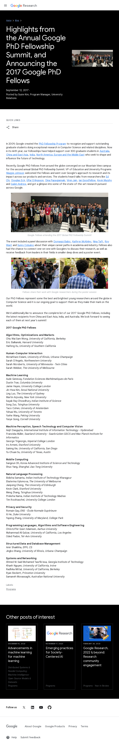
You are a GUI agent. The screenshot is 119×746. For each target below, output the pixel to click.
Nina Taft (98, 241)
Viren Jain (72, 180)
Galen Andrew (18, 184)
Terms (84, 726)
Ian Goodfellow (87, 180)
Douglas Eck (18, 180)
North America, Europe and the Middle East (60, 154)
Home (8, 20)
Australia (104, 151)
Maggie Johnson (15, 173)
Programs (11, 589)
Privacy (73, 726)
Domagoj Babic (62, 241)
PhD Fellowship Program (52, 143)
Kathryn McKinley (81, 241)
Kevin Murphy (104, 180)
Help (11, 737)
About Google (33, 726)
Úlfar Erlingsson (35, 180)
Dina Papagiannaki (55, 180)
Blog (17, 20)
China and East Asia (17, 154)
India (32, 154)
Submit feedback (30, 737)
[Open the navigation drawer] (5, 5)
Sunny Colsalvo (25, 245)
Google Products (55, 726)
